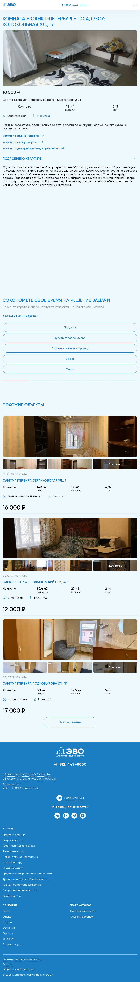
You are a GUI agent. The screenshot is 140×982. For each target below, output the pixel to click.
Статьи (7, 922)
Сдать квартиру (13, 868)
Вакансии (9, 933)
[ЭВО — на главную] (9, 5)
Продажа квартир (14, 834)
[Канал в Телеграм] (74, 816)
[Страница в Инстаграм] (66, 816)
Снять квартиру (12, 862)
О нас (6, 910)
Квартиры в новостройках (19, 845)
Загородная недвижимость (19, 890)
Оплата (7, 964)
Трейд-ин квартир (14, 851)
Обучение (9, 927)
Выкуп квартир (12, 895)
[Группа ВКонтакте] (57, 816)
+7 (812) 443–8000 (74, 5)
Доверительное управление (20, 856)
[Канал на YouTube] (83, 816)
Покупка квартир (13, 840)
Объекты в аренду (81, 916)
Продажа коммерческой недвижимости (27, 873)
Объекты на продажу (83, 910)
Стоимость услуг (13, 944)
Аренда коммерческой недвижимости (26, 879)
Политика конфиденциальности (22, 959)
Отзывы (7, 916)
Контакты (9, 938)
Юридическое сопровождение (22, 884)
